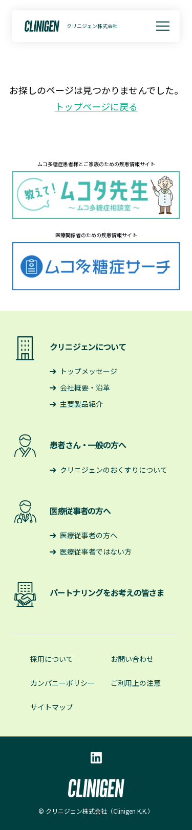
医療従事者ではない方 (96, 551)
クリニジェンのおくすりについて (113, 470)
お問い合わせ (132, 659)
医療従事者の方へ (80, 510)
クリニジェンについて (88, 346)
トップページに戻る (96, 106)
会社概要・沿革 (85, 387)
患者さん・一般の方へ (88, 445)
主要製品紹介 (81, 404)
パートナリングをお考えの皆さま (107, 592)
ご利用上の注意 (136, 683)
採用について (51, 659)
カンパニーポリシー (62, 683)
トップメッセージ (88, 371)
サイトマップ (51, 707)
